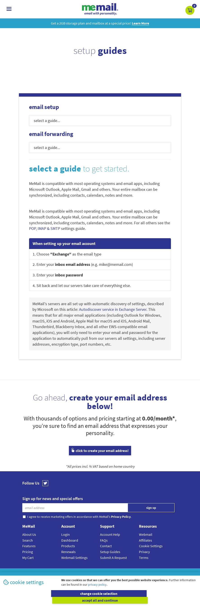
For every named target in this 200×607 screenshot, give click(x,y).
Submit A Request (113, 557)
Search (27, 540)
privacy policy (97, 591)
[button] (189, 10)
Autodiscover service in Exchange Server (112, 309)
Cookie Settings (151, 546)
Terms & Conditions (131, 573)
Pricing (27, 551)
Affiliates (145, 540)
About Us (29, 534)
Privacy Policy (110, 573)
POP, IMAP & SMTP (44, 228)
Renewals (68, 551)
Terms (143, 557)
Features (29, 546)
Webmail (145, 534)
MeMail (70, 573)
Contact (106, 546)
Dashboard (69, 540)
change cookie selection (51, 600)
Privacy (144, 551)
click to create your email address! (100, 450)
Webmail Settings (74, 557)
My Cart (28, 557)
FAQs (104, 540)
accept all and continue (149, 600)
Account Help (110, 534)
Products (68, 546)
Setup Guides (110, 551)
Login (65, 534)
